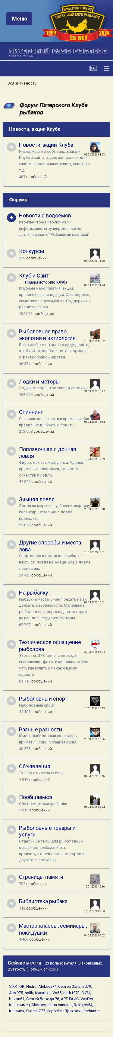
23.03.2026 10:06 (94, 739)
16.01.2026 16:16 (94, 886)
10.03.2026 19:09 (94, 459)
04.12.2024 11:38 (94, 260)
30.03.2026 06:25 (94, 651)
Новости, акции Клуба (35, 129)
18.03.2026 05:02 (94, 341)
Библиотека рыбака (43, 901)
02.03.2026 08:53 (94, 154)
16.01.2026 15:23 (94, 708)
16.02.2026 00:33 (94, 911)
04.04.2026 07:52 (94, 935)
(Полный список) (42, 969)
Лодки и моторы (39, 381)
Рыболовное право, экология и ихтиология (47, 335)
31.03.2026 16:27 (94, 391)
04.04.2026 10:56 (94, 776)
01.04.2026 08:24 (94, 806)
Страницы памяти (41, 877)
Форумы (19, 200)
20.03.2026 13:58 (94, 509)
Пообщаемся (35, 797)
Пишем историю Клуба (46, 282)
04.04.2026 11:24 (94, 285)
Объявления (34, 766)
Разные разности (40, 729)
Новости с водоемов (45, 215)
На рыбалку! (34, 592)
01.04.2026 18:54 (94, 421)
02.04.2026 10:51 (94, 602)
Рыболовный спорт (43, 698)
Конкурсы (31, 251)
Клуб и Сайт (34, 275)
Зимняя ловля (37, 499)
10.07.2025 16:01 (94, 552)
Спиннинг (31, 412)
